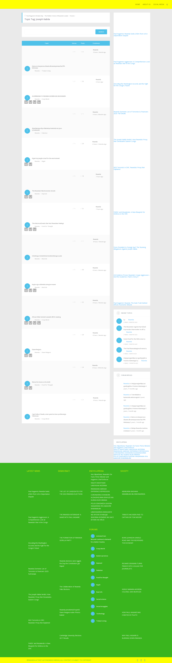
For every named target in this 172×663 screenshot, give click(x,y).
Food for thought (47, 226)
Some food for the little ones (133, 339)
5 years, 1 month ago (99, 52)
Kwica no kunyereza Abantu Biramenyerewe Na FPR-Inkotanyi (48, 67)
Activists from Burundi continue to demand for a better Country (101, 539)
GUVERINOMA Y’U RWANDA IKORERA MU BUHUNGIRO (49, 96)
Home (137, 4)
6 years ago (99, 82)
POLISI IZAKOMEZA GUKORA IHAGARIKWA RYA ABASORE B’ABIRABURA (131, 457)
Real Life (44, 259)
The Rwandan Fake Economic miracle (43, 191)
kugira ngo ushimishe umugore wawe (44, 284)
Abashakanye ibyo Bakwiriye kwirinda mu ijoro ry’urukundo (47, 129)
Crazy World (45, 99)
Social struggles (102, 606)
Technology (100, 614)
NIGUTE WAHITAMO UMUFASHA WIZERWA (129, 449)
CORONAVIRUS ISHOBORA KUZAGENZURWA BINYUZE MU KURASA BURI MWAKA (130, 454)
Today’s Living (46, 71)
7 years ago (99, 176)
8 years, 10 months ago (99, 368)
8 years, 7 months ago (99, 303)
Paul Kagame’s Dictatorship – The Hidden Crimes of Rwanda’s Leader (47, 16)
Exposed (44, 194)
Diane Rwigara (36, 349)
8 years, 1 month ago (99, 241)
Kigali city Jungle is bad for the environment (46, 158)
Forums (72, 16)
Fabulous (44, 133)
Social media (158, 4)
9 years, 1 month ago (99, 400)
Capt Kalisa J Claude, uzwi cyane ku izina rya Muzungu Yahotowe (49, 415)
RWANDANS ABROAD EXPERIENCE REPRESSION (131, 451)
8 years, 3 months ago (99, 270)
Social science (101, 599)
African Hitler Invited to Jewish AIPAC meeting (46, 317)
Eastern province (102, 556)
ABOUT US (146, 4)
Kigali (43, 161)
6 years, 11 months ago (99, 144)
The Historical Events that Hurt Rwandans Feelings (48, 223)
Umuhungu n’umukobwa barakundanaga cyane (47, 256)
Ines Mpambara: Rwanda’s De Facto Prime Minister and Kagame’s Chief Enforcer (132, 447)
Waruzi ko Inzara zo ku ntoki (41, 382)
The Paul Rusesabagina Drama (134, 348)
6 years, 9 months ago (99, 114)
